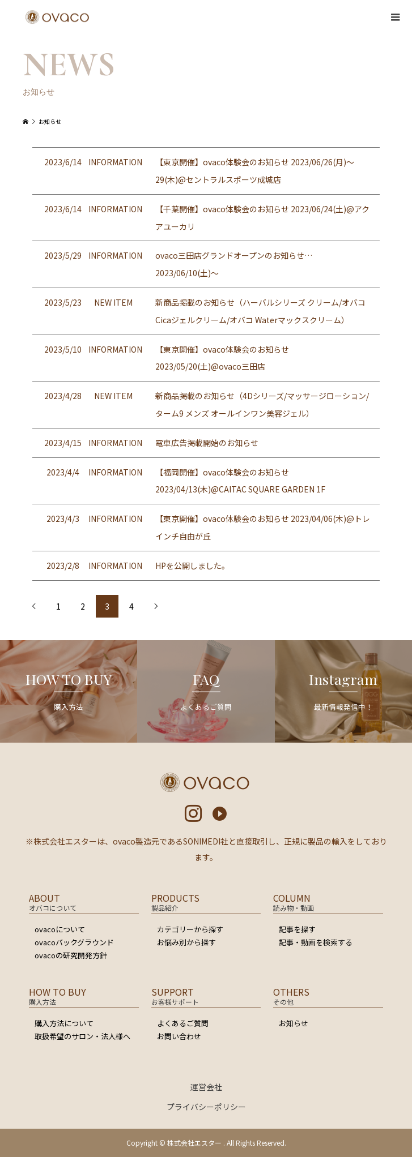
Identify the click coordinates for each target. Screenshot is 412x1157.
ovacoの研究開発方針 (71, 955)
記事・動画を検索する (315, 942)
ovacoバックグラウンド (74, 942)
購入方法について (64, 1023)
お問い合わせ (179, 1036)
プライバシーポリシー (206, 1106)
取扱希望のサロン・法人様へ (82, 1036)
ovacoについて (60, 929)
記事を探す (297, 929)
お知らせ (293, 1023)
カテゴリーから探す (190, 929)
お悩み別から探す (186, 942)
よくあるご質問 (183, 1023)
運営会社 (206, 1086)
